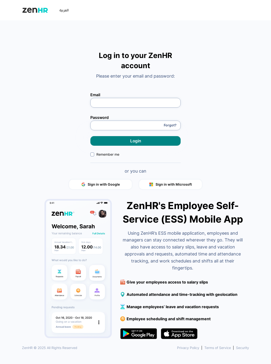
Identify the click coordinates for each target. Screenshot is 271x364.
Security (242, 348)
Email (95, 94)
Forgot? (170, 125)
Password (99, 117)
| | (213, 348)
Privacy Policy (188, 348)
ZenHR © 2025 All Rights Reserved (49, 348)
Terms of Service (217, 348)
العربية (64, 10)
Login (135, 140)
